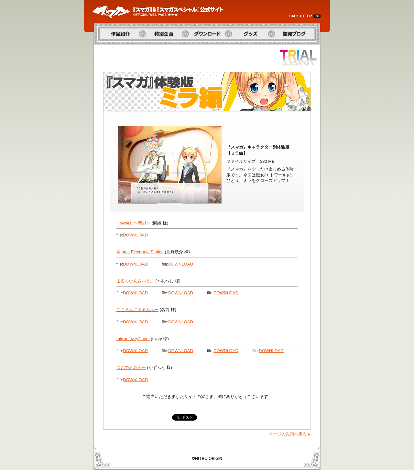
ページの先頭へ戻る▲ (290, 434)
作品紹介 (102, 47)
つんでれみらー (131, 367)
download (135, 235)
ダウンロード (198, 47)
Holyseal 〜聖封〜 (133, 223)
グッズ (235, 47)
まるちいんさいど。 (135, 280)
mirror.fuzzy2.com (133, 338)
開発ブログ (282, 47)
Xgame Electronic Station (140, 251)
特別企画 (150, 47)
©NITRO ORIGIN (207, 458)
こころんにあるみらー (137, 309)
